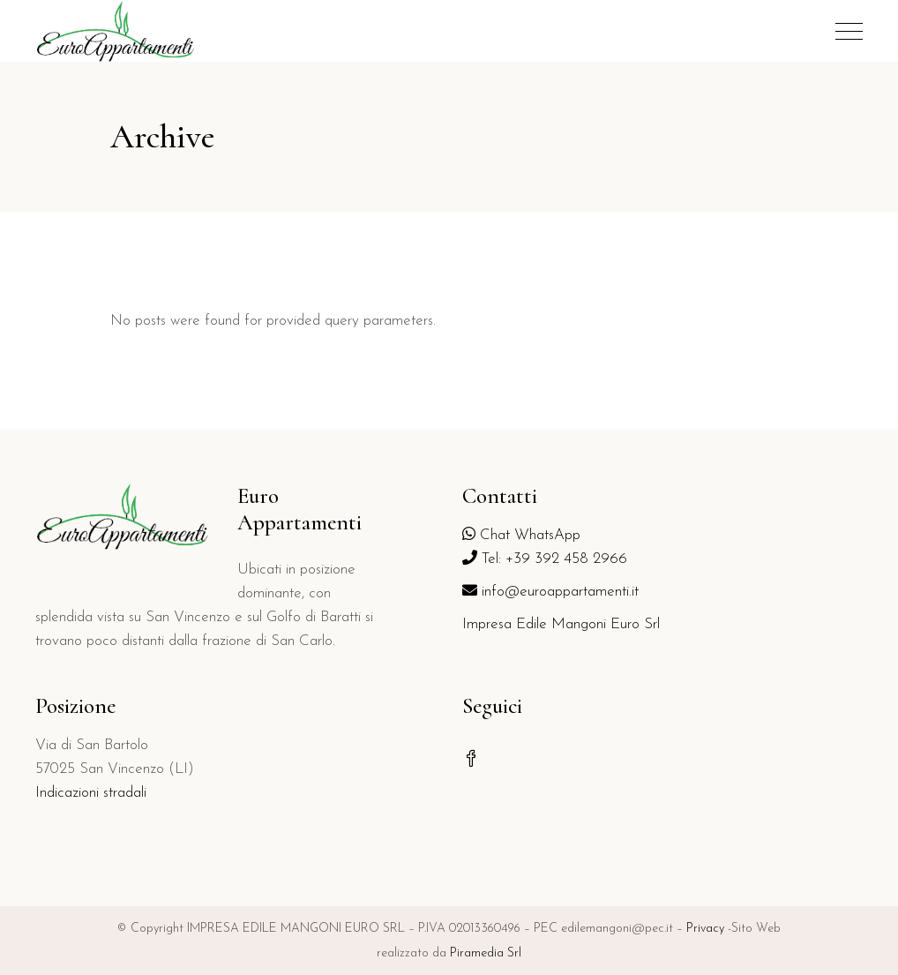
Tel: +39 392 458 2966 (544, 558)
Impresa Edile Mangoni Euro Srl (561, 624)
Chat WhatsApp (521, 535)
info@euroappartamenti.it (550, 591)
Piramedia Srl (485, 953)
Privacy (705, 928)
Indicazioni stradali (90, 792)
